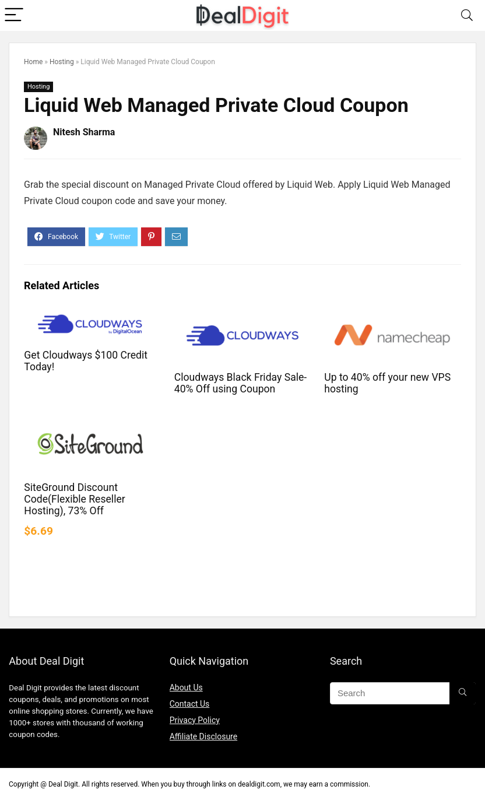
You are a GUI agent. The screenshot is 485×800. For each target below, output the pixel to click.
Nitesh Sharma (84, 132)
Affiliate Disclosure (204, 736)
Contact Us (190, 703)
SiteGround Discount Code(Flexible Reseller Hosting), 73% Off (74, 499)
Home (33, 62)
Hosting (62, 62)
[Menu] (14, 15)
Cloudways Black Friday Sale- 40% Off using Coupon (240, 383)
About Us (186, 687)
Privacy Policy (195, 720)
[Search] (467, 15)
